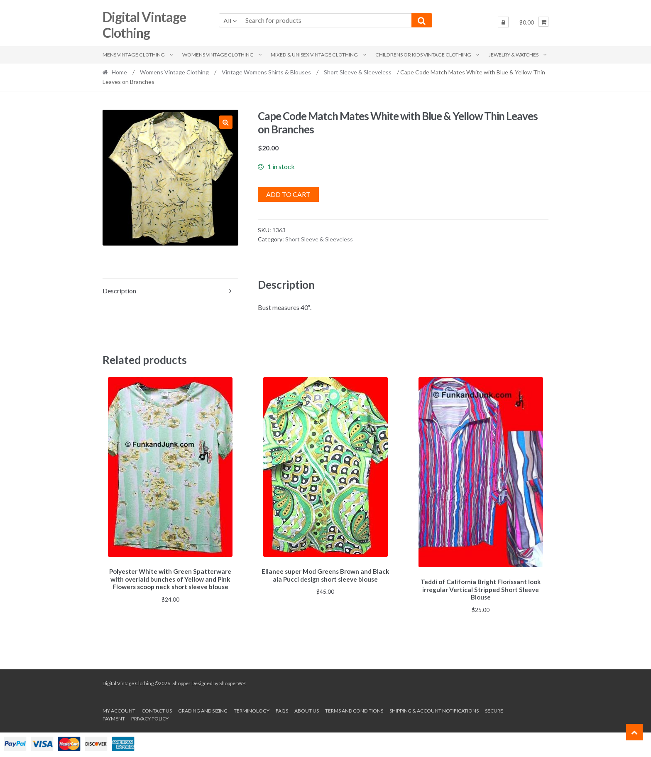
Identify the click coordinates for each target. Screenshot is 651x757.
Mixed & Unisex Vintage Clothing (314, 55)
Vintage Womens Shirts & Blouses (266, 72)
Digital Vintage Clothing (144, 25)
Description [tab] (119, 291)
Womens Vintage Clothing (218, 55)
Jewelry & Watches (513, 55)
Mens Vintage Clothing (134, 55)
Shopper (181, 681)
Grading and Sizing (203, 709)
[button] (225, 122)
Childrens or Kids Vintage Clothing (423, 55)
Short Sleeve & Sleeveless (358, 72)
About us (306, 709)
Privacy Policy (150, 717)
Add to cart (288, 194)
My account (119, 709)
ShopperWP (232, 681)
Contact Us (157, 709)
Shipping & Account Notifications (434, 709)
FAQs (282, 709)
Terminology (251, 709)
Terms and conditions (354, 709)
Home (119, 72)
